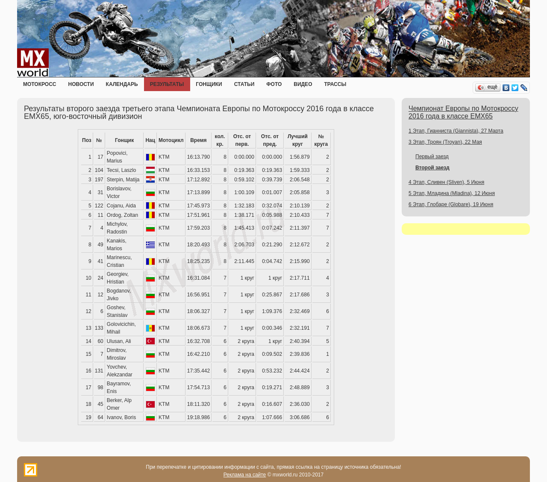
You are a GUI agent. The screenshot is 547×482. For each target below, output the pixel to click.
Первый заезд (432, 157)
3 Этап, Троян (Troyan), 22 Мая (445, 142)
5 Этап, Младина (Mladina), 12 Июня (452, 193)
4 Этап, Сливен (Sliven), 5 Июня (446, 182)
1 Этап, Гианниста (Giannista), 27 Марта (456, 131)
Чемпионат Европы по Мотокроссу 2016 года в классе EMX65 (463, 112)
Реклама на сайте (245, 475)
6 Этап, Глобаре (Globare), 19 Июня (451, 204)
